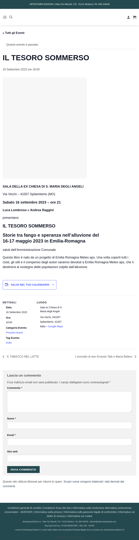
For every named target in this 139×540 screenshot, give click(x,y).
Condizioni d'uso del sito (57, 507)
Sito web (12, 451)
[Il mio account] (128, 17)
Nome (11, 418)
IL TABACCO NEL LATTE (22, 356)
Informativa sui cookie (80, 516)
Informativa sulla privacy (48, 512)
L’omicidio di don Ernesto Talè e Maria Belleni (104, 356)
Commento (14, 387)
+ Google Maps (54, 326)
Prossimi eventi (14, 332)
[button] (5, 17)
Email (11, 435)
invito (9, 342)
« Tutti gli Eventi (13, 32)
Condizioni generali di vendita (24, 507)
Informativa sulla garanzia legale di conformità (90, 512)
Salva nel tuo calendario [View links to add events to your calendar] (30, 284)
